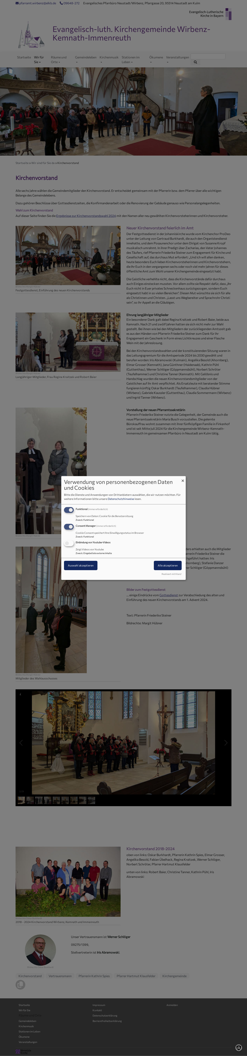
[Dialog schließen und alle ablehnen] (183, 478)
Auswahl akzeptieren (81, 565)
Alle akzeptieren (168, 565)
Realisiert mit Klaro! (171, 574)
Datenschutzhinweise (121, 498)
